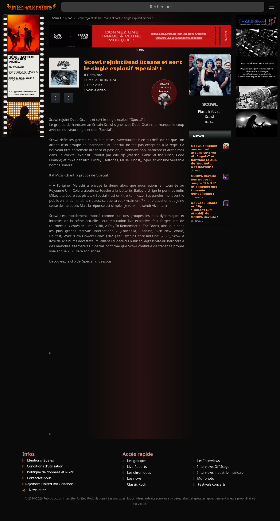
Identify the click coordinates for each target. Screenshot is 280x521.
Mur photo (203, 478)
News (68, 18)
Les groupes (134, 460)
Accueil (56, 18)
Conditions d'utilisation (45, 466)
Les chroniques (137, 472)
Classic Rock (134, 484)
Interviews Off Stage (211, 466)
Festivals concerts (209, 484)
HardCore (210, 122)
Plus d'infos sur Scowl (210, 114)
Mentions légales (40, 460)
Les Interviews (206, 460)
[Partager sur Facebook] (55, 98)
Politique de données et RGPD (50, 472)
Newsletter (37, 489)
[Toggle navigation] (271, 7)
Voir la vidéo (95, 90)
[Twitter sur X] (68, 98)
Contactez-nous (39, 478)
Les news (132, 478)
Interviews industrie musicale (218, 472)
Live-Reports (135, 466)
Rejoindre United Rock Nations (49, 484)
